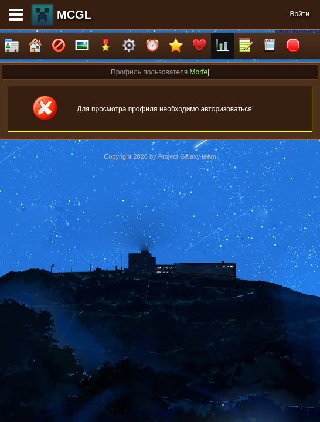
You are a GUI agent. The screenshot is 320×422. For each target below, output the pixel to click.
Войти (299, 14)
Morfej (199, 72)
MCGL (74, 14)
